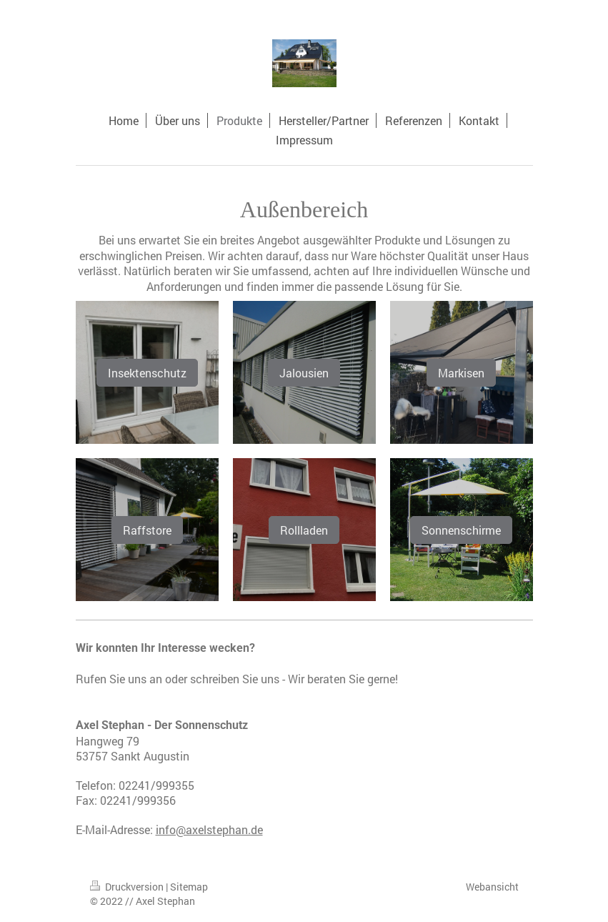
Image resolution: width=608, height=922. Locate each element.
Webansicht (492, 886)
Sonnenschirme (461, 529)
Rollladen (304, 529)
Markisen (461, 372)
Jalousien (304, 372)
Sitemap (189, 886)
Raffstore (147, 529)
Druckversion (128, 886)
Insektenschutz (147, 372)
